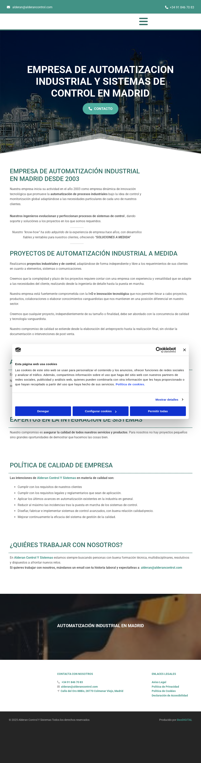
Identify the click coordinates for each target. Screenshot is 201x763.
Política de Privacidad (165, 703)
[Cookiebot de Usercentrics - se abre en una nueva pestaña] (159, 350)
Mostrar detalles (166, 399)
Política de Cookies (164, 708)
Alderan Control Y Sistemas (56, 486)
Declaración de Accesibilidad (170, 712)
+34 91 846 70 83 (182, 7)
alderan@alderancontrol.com (32, 7)
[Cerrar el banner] (184, 349)
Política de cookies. (130, 384)
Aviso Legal (159, 699)
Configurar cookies (100, 411)
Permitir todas (158, 411)
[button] (110, 21)
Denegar (43, 411)
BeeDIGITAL (184, 737)
